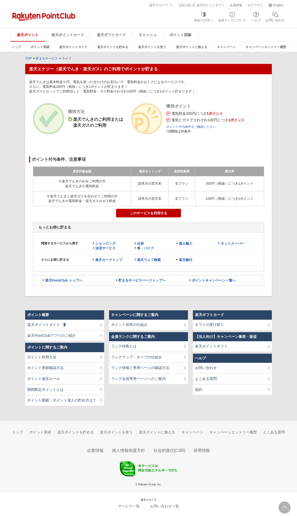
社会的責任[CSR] (169, 450)
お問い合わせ (275, 20)
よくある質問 (206, 379)
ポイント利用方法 (41, 357)
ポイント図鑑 (180, 35)
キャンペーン (226, 47)
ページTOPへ (285, 507)
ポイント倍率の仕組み (129, 325)
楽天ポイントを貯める (112, 47)
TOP (28, 58)
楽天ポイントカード (67, 35)
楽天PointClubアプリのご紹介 (51, 335)
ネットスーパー (232, 243)
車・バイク (145, 248)
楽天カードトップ (108, 260)
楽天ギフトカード (111, 35)
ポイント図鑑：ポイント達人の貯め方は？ (61, 400)
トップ (16, 47)
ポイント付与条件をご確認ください (191, 127)
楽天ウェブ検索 (149, 260)
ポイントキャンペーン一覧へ (214, 280)
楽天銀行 (185, 260)
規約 (198, 389)
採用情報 (201, 450)
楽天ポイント (28, 35)
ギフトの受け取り (209, 325)
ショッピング (105, 243)
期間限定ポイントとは (45, 389)
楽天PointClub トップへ (63, 280)
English (278, 5)
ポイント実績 (40, 47)
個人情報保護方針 (128, 450)
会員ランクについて (232, 20)
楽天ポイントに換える (191, 47)
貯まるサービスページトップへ (142, 280)
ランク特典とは (124, 346)
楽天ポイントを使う (152, 47)
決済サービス (105, 248)
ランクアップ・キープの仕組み (136, 357)
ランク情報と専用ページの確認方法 (140, 368)
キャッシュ (148, 35)
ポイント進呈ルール (43, 379)
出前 (140, 243)
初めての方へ (203, 20)
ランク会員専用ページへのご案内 (138, 379)
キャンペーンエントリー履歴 (266, 47)
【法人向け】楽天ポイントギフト (201, 5)
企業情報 (95, 450)
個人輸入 (185, 243)
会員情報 (236, 5)
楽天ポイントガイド (73, 47)
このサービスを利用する (148, 213)
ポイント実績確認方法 (45, 368)
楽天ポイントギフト (211, 346)
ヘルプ (256, 20)
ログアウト (255, 5)
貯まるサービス (47, 58)
